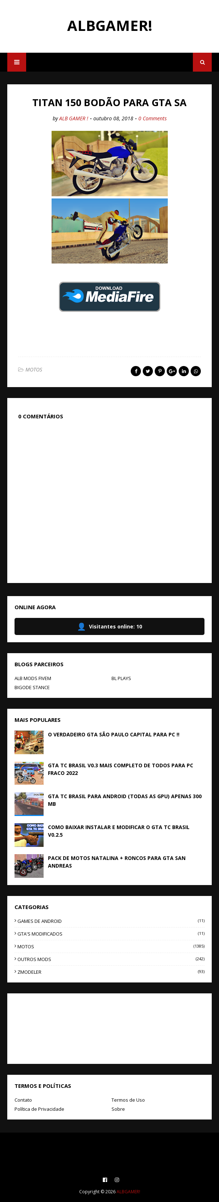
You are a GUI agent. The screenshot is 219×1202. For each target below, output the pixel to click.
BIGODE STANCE (32, 687)
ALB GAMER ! (73, 118)
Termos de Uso (128, 1100)
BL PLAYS (121, 678)
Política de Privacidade (39, 1109)
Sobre (118, 1109)
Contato (23, 1100)
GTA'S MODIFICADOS (110, 933)
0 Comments (152, 118)
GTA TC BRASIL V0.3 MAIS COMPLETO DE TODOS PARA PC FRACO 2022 (120, 769)
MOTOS (33, 369)
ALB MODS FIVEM (33, 678)
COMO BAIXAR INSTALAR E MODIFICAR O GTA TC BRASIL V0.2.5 (119, 831)
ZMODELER (110, 972)
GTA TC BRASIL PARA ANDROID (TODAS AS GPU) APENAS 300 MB (125, 800)
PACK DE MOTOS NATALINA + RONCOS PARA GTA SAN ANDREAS (117, 862)
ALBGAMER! (109, 25)
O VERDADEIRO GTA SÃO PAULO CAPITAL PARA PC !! (113, 734)
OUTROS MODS (110, 959)
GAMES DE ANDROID (110, 921)
